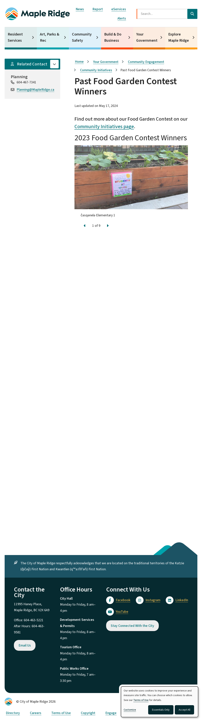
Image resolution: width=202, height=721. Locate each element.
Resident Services (15, 37)
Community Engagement (146, 61)
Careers (35, 713)
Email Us (25, 645)
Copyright (88, 713)
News (80, 9)
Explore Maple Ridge (178, 37)
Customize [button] (130, 710)
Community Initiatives (96, 70)
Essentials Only (161, 710)
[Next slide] (107, 226)
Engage (111, 713)
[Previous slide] (85, 226)
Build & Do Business (112, 37)
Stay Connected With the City (132, 625)
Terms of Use (61, 713)
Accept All (184, 710)
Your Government (146, 37)
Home (79, 61)
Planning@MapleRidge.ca (35, 89)
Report (97, 9)
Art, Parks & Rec (49, 37)
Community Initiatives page (104, 126)
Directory (13, 713)
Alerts (121, 18)
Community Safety (82, 37)
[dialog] (159, 701)
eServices (118, 9)
